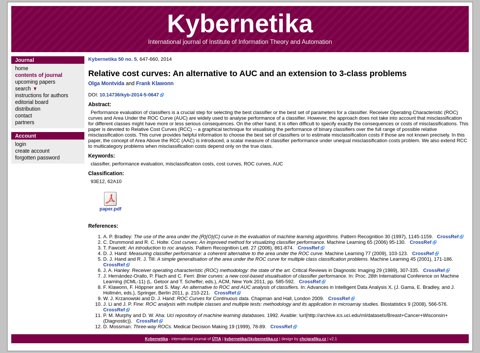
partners (24, 122)
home (21, 68)
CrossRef (448, 236)
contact (23, 116)
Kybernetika (156, 338)
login (20, 144)
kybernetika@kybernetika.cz (251, 338)
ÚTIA (216, 338)
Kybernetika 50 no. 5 (112, 59)
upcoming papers (35, 82)
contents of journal (38, 75)
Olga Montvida (106, 83)
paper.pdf (110, 209)
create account (32, 151)
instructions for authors (41, 95)
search (23, 89)
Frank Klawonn (155, 83)
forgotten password (37, 158)
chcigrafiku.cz (313, 338)
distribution (27, 109)
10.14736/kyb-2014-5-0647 (129, 95)
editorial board (31, 102)
